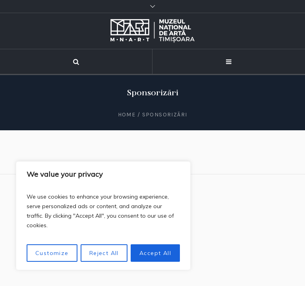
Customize (52, 253)
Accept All (155, 253)
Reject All (104, 253)
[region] (103, 215)
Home (127, 114)
